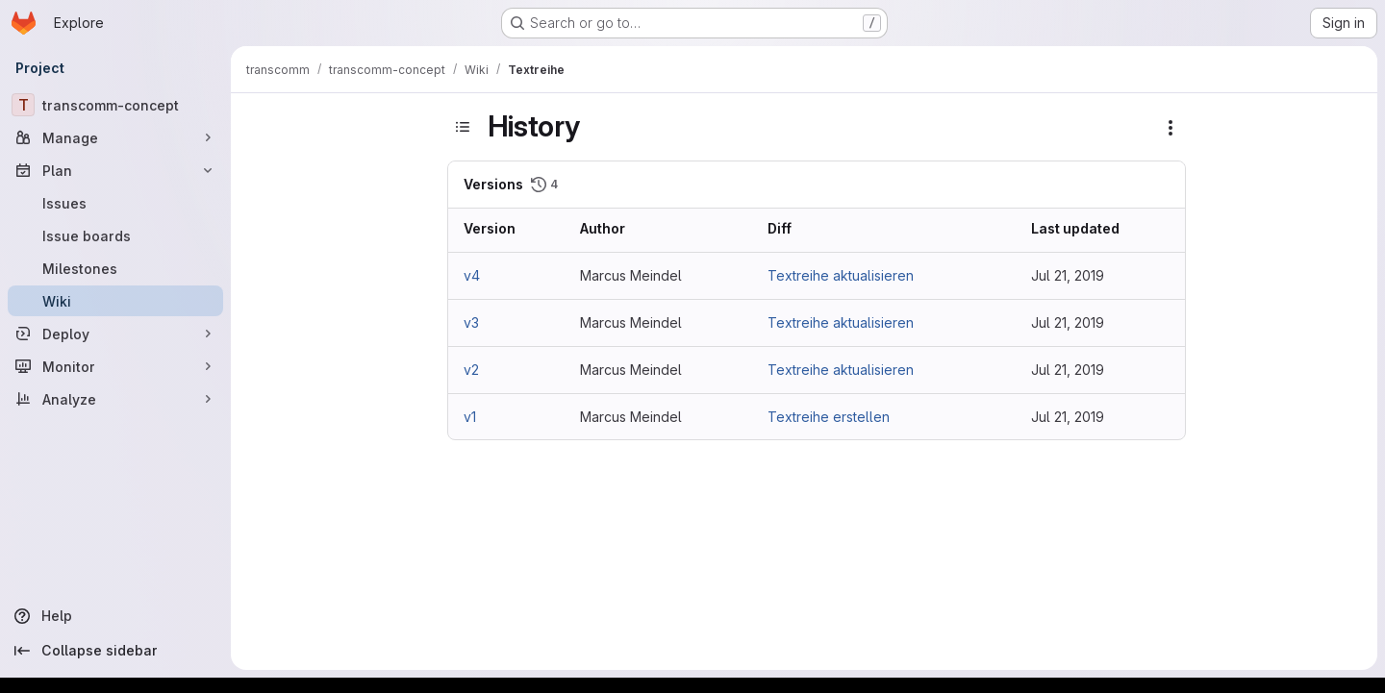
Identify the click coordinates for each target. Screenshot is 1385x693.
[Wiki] (115, 300)
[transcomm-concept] (115, 104)
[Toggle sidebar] (462, 127)
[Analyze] (115, 399)
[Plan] (115, 170)
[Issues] (115, 202)
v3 (471, 322)
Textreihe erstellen (829, 416)
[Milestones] (115, 268)
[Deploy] (115, 333)
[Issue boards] (115, 235)
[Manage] (115, 137)
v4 (472, 275)
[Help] (115, 616)
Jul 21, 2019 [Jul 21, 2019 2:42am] (1067, 416)
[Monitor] (115, 366)
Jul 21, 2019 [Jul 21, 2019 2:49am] (1067, 322)
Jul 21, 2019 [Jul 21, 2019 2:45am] (1067, 369)
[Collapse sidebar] (115, 650)
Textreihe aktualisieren (841, 275)
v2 (471, 369)
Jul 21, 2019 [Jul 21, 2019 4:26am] (1067, 275)
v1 (470, 416)
